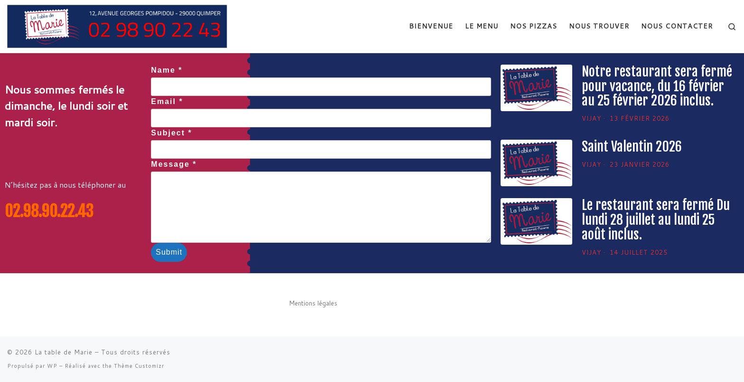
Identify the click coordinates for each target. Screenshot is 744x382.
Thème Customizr (139, 366)
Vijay (591, 118)
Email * (167, 101)
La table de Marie (64, 352)
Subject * (171, 133)
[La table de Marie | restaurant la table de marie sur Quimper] (122, 26)
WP (52, 366)
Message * (173, 164)
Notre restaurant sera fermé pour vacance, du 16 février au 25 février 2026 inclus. (657, 86)
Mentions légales (313, 302)
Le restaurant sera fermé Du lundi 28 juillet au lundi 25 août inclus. (656, 220)
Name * (166, 70)
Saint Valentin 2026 (632, 146)
